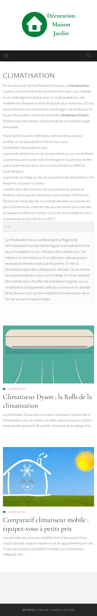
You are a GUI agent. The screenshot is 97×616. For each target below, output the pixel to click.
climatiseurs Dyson (75, 115)
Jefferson (29, 609)
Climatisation (16, 389)
